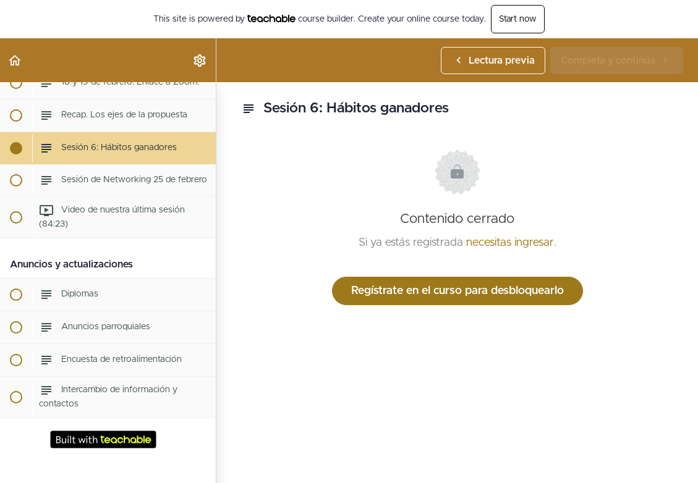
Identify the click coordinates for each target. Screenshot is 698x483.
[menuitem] (200, 60)
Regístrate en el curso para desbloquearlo (457, 290)
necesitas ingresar (510, 242)
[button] (15, 60)
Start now (518, 19)
